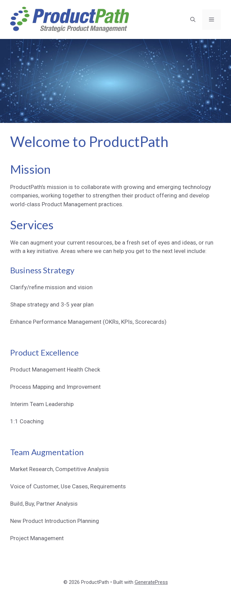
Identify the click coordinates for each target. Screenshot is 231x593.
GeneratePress (151, 582)
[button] (193, 19)
